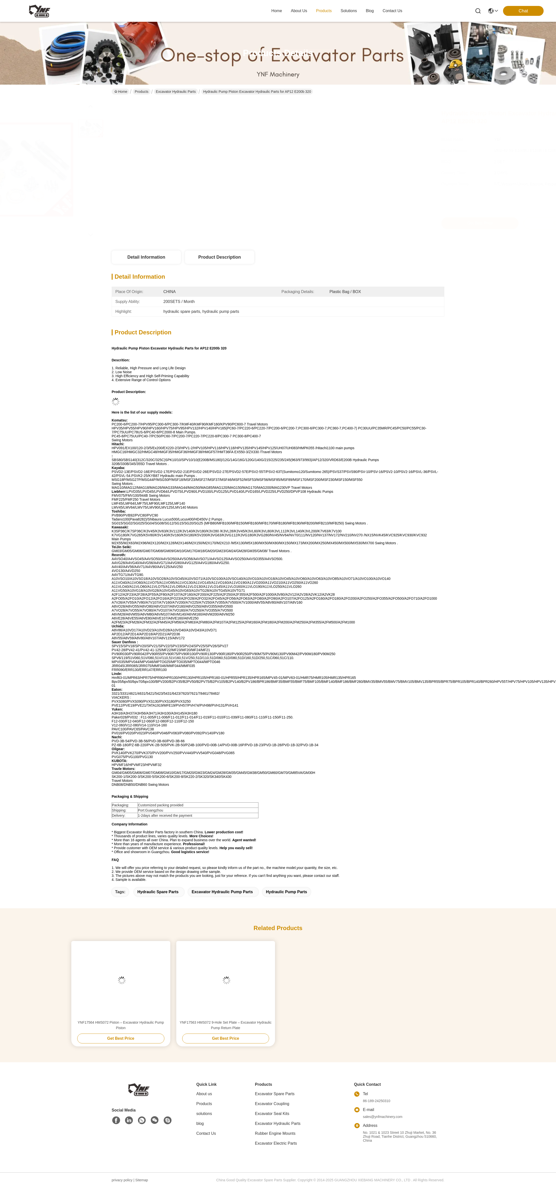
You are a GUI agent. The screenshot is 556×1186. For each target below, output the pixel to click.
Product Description (219, 257)
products (324, 11)
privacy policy (122, 1180)
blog (370, 11)
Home (276, 11)
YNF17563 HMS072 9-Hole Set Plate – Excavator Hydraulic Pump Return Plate (226, 1025)
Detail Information (146, 257)
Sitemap (141, 1180)
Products (141, 92)
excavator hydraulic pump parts (222, 892)
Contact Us (206, 1133)
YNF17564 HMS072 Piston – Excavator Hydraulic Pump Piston (120, 1025)
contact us (392, 11)
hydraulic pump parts (286, 892)
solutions (349, 11)
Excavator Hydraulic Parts (176, 92)
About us (204, 1094)
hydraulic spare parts (157, 892)
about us (299, 11)
